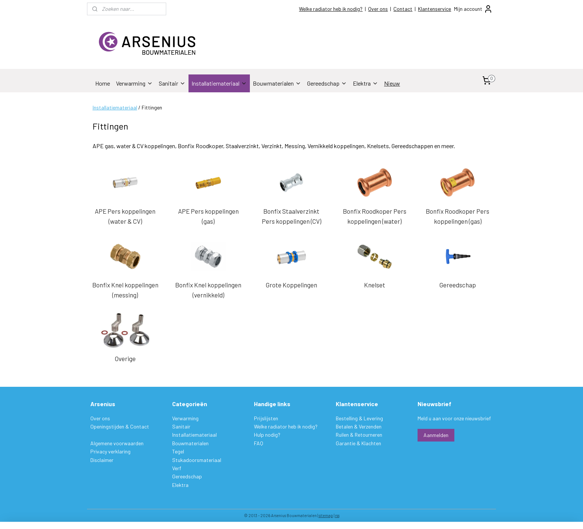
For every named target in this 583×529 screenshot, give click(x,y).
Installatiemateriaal (219, 83)
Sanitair (172, 83)
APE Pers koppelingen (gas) (208, 216)
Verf (176, 468)
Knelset (374, 285)
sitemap (326, 515)
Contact (402, 9)
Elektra (365, 83)
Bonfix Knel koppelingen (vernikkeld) (208, 290)
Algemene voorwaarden (117, 443)
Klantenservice (434, 9)
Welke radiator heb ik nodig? (331, 9)
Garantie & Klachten (358, 443)
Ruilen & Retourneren (359, 434)
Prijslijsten (266, 418)
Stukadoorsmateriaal (196, 460)
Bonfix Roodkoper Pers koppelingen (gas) (458, 216)
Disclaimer (101, 460)
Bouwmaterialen (277, 83)
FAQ (258, 443)
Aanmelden (435, 435)
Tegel (178, 451)
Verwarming (134, 83)
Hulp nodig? (267, 434)
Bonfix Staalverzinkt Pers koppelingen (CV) (291, 216)
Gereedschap (327, 83)
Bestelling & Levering (359, 418)
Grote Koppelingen (291, 285)
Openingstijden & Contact (119, 426)
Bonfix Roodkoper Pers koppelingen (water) (374, 216)
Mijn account (473, 8)
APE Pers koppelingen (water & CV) (125, 216)
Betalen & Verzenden (358, 426)
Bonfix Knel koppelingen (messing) (125, 290)
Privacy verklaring (110, 451)
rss (337, 515)
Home (102, 83)
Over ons (378, 9)
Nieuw (392, 83)
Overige (125, 358)
